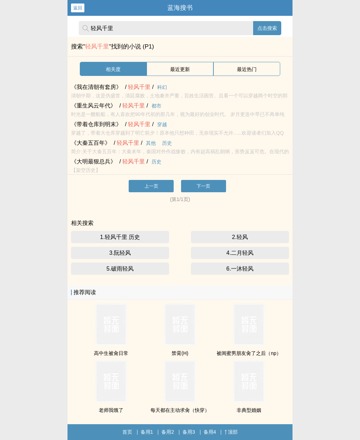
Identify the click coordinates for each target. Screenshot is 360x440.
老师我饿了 (111, 410)
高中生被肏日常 (111, 353)
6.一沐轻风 (239, 269)
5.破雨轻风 (120, 269)
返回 (77, 8)
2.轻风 (240, 237)
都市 (156, 106)
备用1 (147, 432)
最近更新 (180, 69)
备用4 (210, 432)
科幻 (162, 87)
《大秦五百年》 (90, 143)
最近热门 (247, 69)
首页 (127, 432)
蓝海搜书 (180, 7)
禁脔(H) (180, 353)
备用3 (188, 432)
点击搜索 (267, 28)
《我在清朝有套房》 (96, 87)
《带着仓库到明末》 (96, 124)
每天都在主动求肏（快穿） (180, 410)
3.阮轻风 (120, 253)
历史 (167, 143)
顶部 (231, 432)
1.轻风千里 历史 (120, 237)
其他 (151, 143)
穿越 (162, 124)
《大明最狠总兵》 (93, 161)
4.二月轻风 (239, 253)
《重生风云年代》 (93, 106)
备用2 (167, 432)
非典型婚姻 (249, 410)
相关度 (113, 69)
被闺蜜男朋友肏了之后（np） (249, 353)
